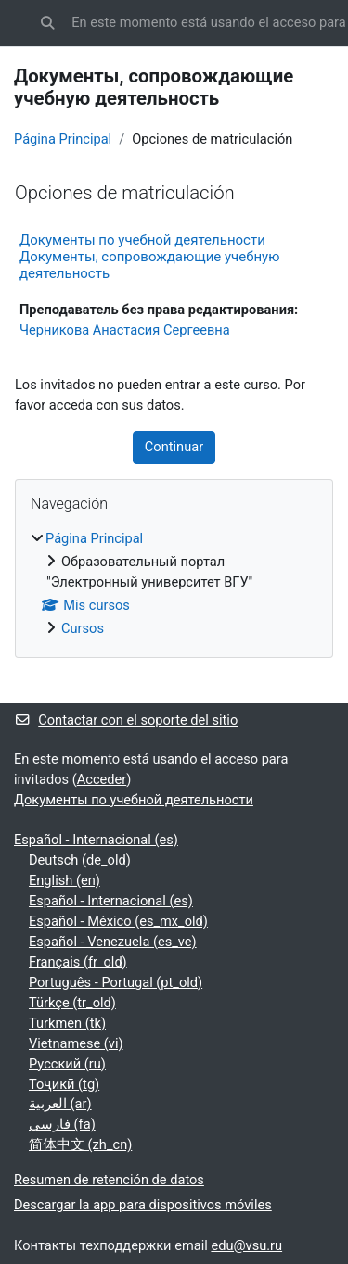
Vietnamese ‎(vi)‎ (76, 1043)
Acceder (102, 779)
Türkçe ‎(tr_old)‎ (72, 1002)
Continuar (174, 446)
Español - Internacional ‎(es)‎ (96, 839)
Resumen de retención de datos (109, 1179)
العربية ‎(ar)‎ (60, 1103)
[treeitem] (174, 584)
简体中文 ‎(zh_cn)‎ (80, 1144)
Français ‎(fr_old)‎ (78, 962)
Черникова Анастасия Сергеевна (124, 330)
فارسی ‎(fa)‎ (62, 1124)
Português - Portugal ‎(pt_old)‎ (115, 982)
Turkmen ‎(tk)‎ (67, 1023)
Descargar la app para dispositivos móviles (143, 1204)
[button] (47, 23)
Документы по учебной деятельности (133, 799)
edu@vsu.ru (246, 1245)
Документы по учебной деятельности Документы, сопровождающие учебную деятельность (149, 257)
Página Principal (62, 139)
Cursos (82, 628)
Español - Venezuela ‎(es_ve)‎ (113, 941)
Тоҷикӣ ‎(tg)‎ (64, 1084)
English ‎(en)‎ (64, 880)
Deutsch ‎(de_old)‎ (80, 860)
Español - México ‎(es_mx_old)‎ (118, 921)
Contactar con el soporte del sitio (126, 720)
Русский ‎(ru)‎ (67, 1063)
